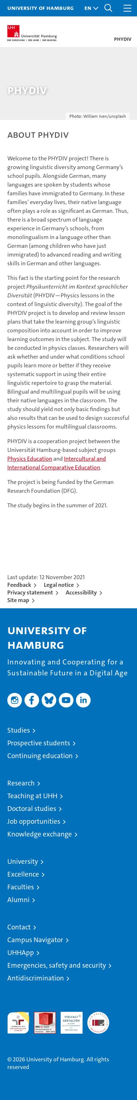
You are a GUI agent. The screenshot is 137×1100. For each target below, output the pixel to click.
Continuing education (40, 755)
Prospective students (38, 743)
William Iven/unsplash (104, 116)
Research (21, 783)
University (22, 861)
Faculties (20, 887)
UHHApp (20, 952)
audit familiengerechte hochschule (18, 1023)
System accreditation (98, 1019)
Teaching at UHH (32, 795)
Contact (19, 927)
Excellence (23, 874)
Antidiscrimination (35, 978)
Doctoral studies (31, 808)
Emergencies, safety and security (56, 965)
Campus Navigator (35, 939)
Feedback (19, 585)
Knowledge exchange (39, 834)
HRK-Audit (68, 1019)
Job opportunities (33, 821)
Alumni (18, 899)
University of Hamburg (40, 8)
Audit (41, 1015)
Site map (18, 600)
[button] (89, 8)
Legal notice (59, 585)
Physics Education (29, 459)
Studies (18, 730)
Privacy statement (30, 592)
